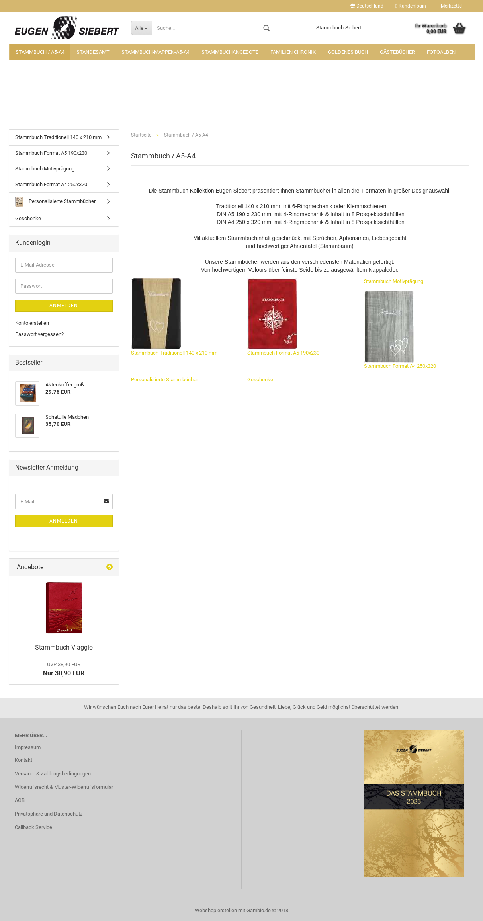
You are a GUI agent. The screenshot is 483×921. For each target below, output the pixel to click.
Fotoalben (441, 52)
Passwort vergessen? (39, 334)
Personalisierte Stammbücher (164, 379)
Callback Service (33, 827)
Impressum (28, 747)
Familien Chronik (293, 52)
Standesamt (93, 52)
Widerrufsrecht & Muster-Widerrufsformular (64, 787)
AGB (20, 800)
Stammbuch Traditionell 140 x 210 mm (174, 317)
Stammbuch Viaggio (64, 647)
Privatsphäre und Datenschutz (48, 814)
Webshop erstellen (216, 910)
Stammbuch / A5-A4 (40, 52)
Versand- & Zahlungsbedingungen (53, 774)
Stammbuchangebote (229, 52)
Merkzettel (450, 6)
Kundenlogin (410, 6)
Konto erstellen (32, 323)
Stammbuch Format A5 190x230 (283, 317)
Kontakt (23, 760)
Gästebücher (397, 52)
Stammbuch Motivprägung (393, 281)
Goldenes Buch (348, 52)
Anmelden (63, 305)
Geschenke (260, 379)
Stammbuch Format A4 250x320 (400, 330)
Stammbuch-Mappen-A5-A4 (155, 52)
